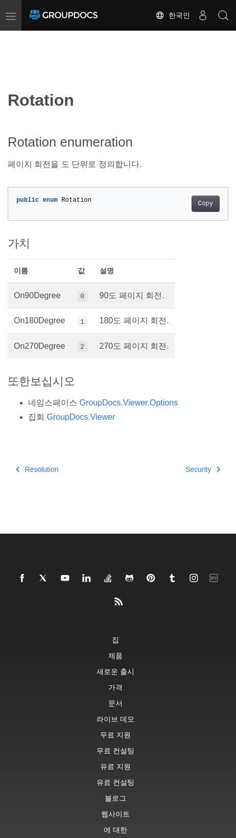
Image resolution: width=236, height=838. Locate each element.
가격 (115, 687)
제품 (115, 655)
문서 (115, 703)
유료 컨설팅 (115, 782)
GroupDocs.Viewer (80, 417)
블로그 (115, 798)
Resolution (37, 469)
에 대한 (115, 829)
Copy (205, 203)
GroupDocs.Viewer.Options (128, 402)
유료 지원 (115, 766)
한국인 (172, 15)
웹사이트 (115, 814)
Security (202, 469)
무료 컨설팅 (115, 750)
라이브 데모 (115, 719)
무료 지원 (115, 734)
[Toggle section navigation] (16, 39)
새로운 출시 (115, 671)
